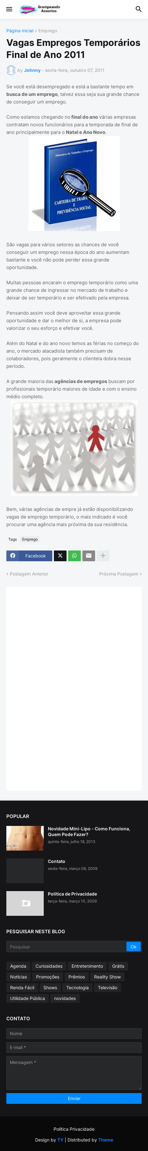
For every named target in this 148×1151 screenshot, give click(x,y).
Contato (56, 861)
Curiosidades (48, 966)
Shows (50, 987)
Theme (105, 1139)
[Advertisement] (60, 688)
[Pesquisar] (66, 946)
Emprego (47, 30)
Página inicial (19, 30)
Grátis (118, 966)
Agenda (18, 966)
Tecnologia (77, 987)
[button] (8, 9)
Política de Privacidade (72, 893)
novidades (65, 998)
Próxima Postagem (118, 573)
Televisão (107, 987)
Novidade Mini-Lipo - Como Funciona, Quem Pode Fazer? (89, 831)
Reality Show (107, 976)
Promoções (47, 976)
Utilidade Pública (27, 998)
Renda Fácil (22, 987)
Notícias (18, 976)
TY (60, 1139)
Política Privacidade (74, 1129)
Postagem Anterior (29, 573)
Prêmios (76, 976)
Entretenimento (87, 966)
